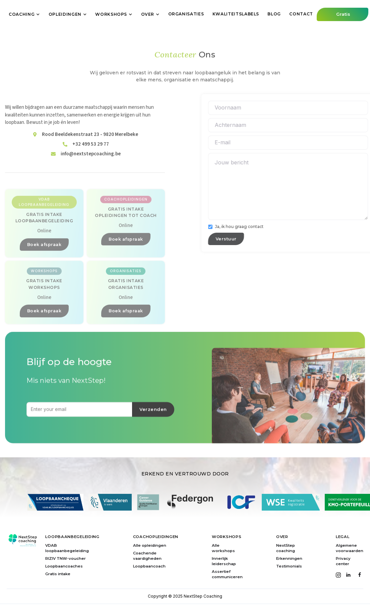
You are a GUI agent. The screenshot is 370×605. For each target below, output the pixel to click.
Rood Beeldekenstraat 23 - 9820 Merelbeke (90, 154)
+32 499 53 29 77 (90, 164)
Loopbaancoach (149, 566)
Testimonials (289, 566)
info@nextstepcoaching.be (91, 173)
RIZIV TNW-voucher (65, 558)
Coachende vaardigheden (147, 556)
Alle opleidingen (149, 545)
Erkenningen (289, 558)
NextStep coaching (285, 548)
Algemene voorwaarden (349, 548)
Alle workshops (223, 548)
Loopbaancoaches (64, 566)
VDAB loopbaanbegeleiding (67, 548)
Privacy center (343, 561)
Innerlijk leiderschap (224, 561)
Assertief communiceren (227, 574)
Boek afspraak (44, 283)
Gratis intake (57, 574)
